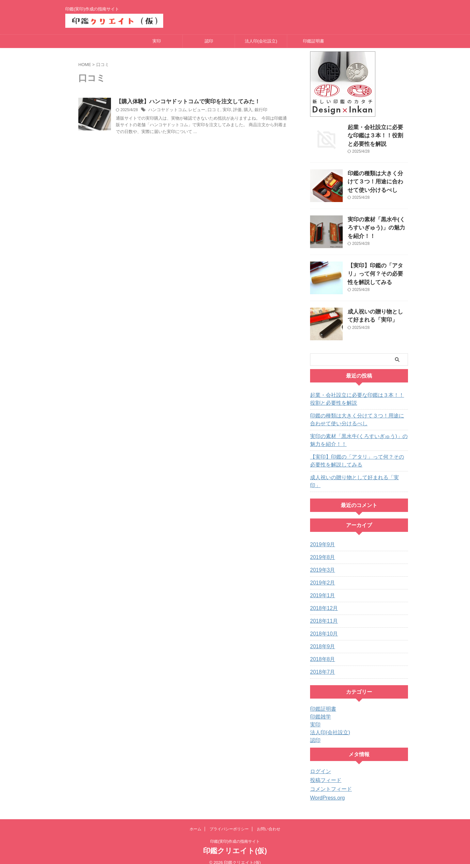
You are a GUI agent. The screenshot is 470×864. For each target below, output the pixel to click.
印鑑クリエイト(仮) (235, 843)
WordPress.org (325, 790)
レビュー (193, 110)
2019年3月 (321, 562)
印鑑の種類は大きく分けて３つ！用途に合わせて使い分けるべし (377, 180)
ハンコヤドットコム (165, 110)
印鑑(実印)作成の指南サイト (235, 833)
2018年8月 (321, 651)
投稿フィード (323, 772)
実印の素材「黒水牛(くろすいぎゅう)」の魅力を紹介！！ (376, 226)
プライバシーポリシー (229, 821)
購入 (241, 110)
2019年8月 (321, 549)
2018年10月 (322, 626)
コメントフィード (328, 781)
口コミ (209, 110)
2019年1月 (321, 587)
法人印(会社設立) (261, 41)
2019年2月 (321, 575)
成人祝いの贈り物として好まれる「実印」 (353, 477)
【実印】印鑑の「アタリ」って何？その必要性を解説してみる (377, 272)
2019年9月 (321, 536)
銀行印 (253, 110)
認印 (209, 41)
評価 (231, 110)
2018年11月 (322, 613)
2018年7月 (321, 664)
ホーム (195, 821)
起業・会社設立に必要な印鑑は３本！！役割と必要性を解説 (377, 134)
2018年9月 (321, 638)
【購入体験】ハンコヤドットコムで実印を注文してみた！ (184, 102)
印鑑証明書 (313, 41)
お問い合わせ (268, 821)
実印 (156, 41)
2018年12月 (322, 600)
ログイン (319, 763)
